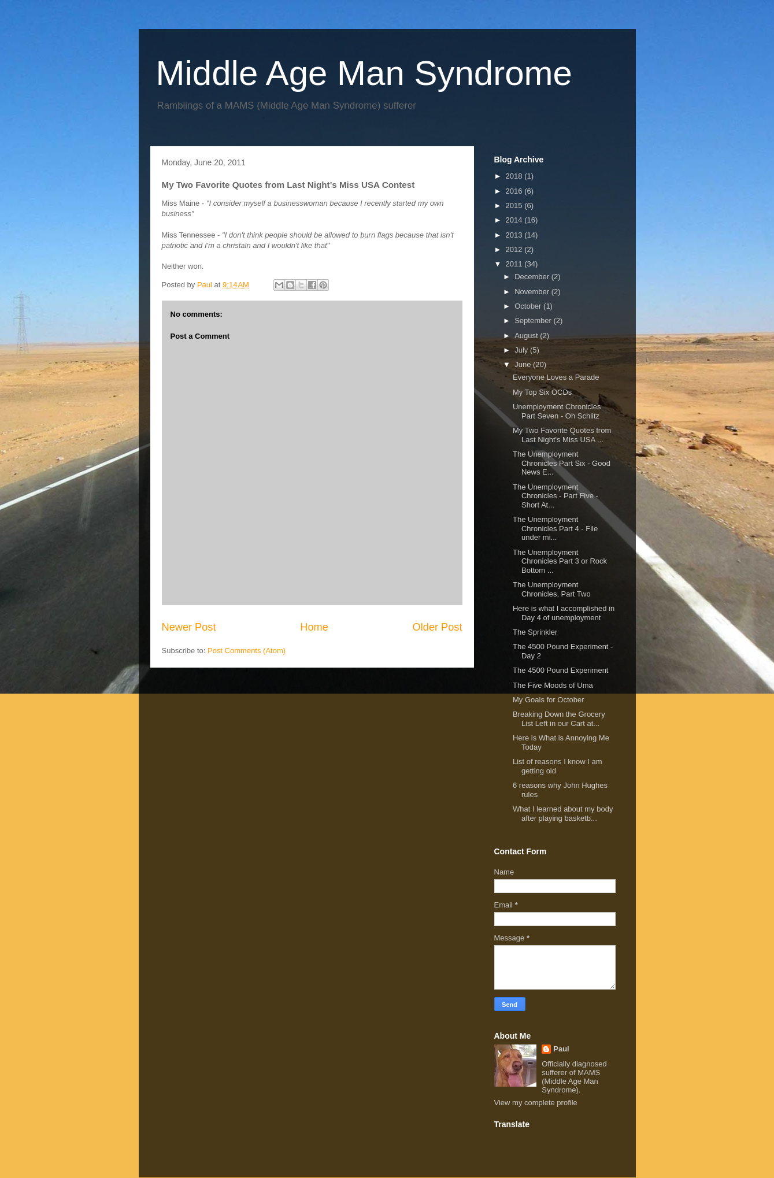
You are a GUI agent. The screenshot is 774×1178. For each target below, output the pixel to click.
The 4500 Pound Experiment (561, 670)
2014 (515, 220)
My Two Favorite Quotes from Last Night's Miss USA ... (562, 435)
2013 (515, 235)
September (533, 320)
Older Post (437, 627)
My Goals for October (548, 699)
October (528, 306)
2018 (515, 176)
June (523, 364)
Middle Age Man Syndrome (364, 73)
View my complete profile (535, 1102)
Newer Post (189, 627)
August (527, 335)
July (522, 350)
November (532, 291)
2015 (515, 205)
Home (314, 627)
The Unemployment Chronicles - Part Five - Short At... (555, 496)
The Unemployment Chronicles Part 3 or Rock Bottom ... (560, 561)
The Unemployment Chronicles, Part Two (552, 589)
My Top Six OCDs (542, 392)
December (532, 276)
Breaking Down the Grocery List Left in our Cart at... (559, 719)
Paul (561, 1048)
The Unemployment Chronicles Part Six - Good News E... (561, 463)
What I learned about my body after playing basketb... (563, 814)
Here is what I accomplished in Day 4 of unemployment (563, 613)
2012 (515, 249)
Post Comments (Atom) (247, 650)
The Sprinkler (535, 632)
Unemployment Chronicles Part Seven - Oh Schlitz (557, 411)
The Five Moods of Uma (553, 685)
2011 (515, 264)
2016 (515, 191)
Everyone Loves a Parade (556, 377)
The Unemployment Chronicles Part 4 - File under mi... (555, 528)
